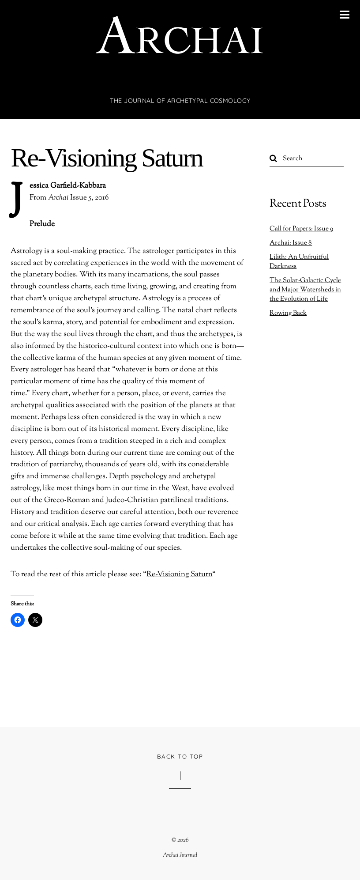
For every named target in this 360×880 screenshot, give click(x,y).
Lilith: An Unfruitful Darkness (299, 261)
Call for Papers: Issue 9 (301, 229)
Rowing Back (288, 313)
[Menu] (344, 14)
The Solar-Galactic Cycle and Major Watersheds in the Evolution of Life (305, 290)
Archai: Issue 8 (291, 243)
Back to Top (180, 756)
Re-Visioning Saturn (106, 157)
